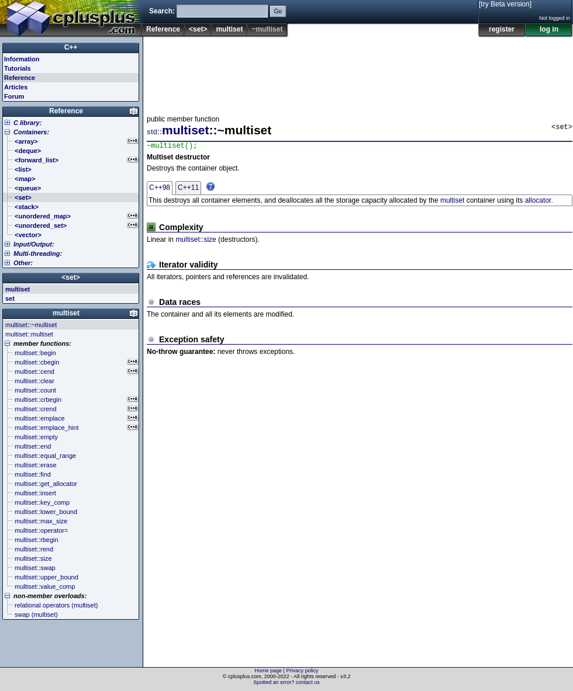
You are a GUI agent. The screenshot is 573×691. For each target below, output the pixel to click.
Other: (23, 262)
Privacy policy (302, 670)
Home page (268, 670)
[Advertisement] (183, 72)
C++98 (159, 189)
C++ (71, 47)
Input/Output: (33, 244)
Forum (14, 96)
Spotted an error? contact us (286, 682)
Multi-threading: (37, 253)
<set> (198, 29)
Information (22, 58)
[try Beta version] (505, 4)
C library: (27, 122)
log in (549, 29)
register (502, 29)
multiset (229, 29)
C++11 (188, 189)
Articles (15, 87)
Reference (163, 29)
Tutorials (17, 68)
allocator (538, 202)
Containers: (31, 132)
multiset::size (195, 241)
